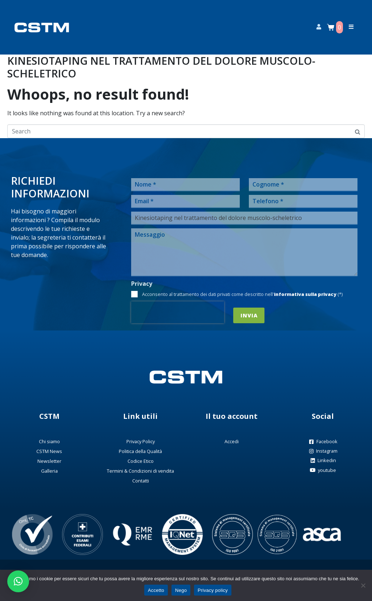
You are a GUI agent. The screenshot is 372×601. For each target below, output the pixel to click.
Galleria (49, 471)
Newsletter (49, 461)
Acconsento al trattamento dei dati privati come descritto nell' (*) (242, 294)
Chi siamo (49, 441)
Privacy (141, 284)
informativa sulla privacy (305, 294)
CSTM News (49, 451)
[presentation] (177, 312)
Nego (181, 590)
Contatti (140, 480)
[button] (18, 581)
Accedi (232, 441)
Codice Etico (141, 461)
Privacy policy (213, 590)
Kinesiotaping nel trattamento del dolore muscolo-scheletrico (161, 66)
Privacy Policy (140, 441)
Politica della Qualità (140, 451)
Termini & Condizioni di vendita (140, 471)
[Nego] (363, 585)
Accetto (156, 590)
